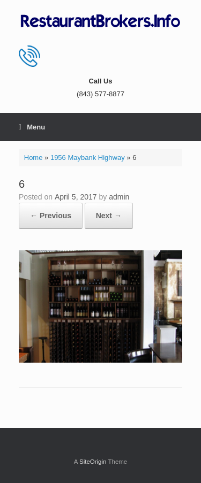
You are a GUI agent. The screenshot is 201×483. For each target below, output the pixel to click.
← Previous (50, 215)
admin (119, 197)
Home (33, 158)
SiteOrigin (93, 461)
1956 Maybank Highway (87, 158)
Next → (109, 215)
